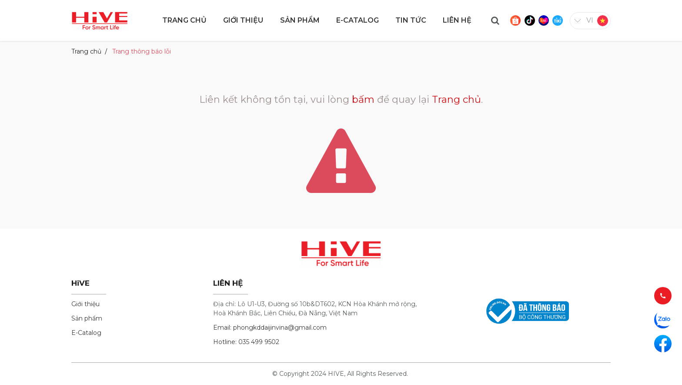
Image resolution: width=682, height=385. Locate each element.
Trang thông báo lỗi (141, 51)
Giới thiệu (85, 304)
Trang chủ (86, 51)
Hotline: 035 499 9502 (246, 342)
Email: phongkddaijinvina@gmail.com (270, 327)
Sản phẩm (86, 318)
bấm (363, 99)
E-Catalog (86, 333)
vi (589, 20)
